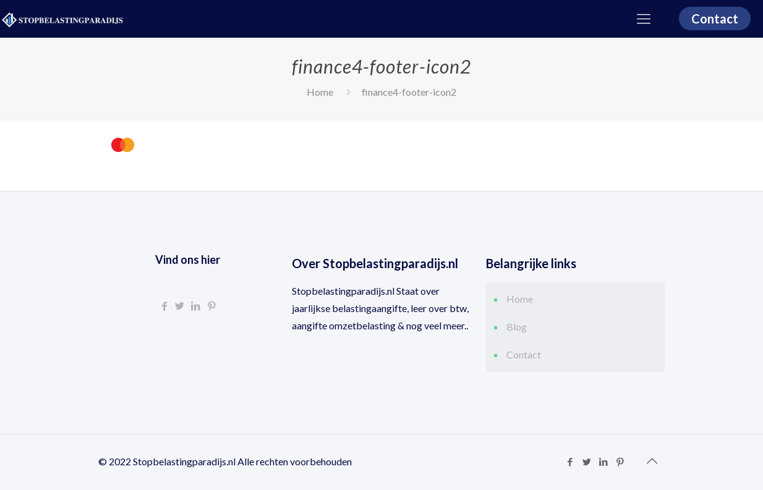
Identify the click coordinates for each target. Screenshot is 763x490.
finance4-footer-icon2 (409, 92)
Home (320, 92)
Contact (714, 18)
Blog (516, 326)
